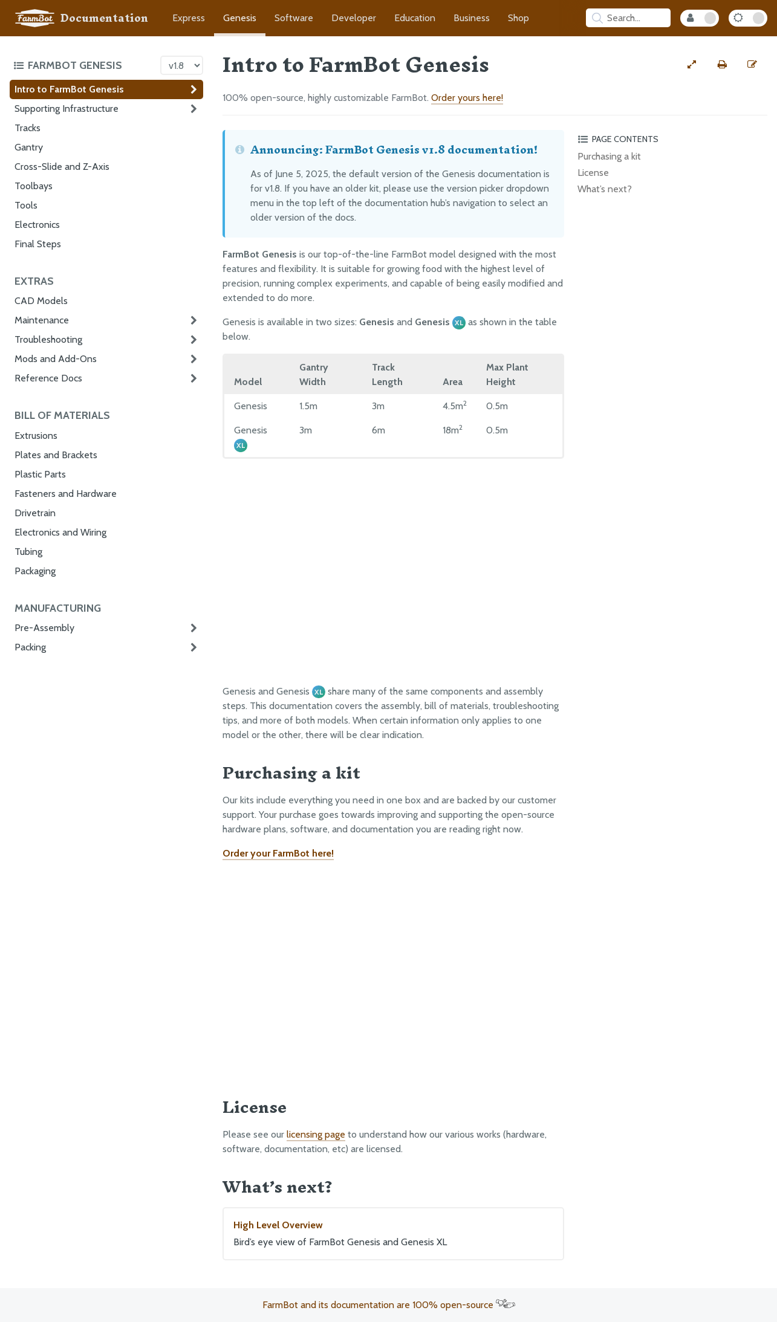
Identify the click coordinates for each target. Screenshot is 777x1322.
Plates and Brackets (56, 455)
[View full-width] (692, 65)
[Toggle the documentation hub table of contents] (84, 65)
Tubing (28, 551)
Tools (26, 205)
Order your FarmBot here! (278, 853)
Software (294, 18)
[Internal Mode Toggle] (699, 18)
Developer (353, 18)
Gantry (29, 147)
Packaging (35, 571)
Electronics (37, 224)
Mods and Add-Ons (56, 359)
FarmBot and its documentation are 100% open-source (388, 1305)
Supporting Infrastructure (67, 108)
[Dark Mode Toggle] (748, 18)
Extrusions (36, 435)
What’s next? (604, 189)
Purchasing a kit (609, 156)
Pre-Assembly (44, 627)
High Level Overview (393, 1234)
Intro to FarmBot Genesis (69, 89)
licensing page (316, 1134)
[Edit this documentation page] (752, 65)
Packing (30, 647)
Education (414, 18)
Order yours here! (467, 97)
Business (472, 18)
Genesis (239, 18)
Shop (518, 18)
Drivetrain (35, 513)
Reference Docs (48, 378)
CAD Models (41, 300)
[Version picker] (181, 65)
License (593, 172)
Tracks (28, 128)
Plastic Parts (40, 474)
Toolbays (34, 186)
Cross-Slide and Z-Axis (62, 166)
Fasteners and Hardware (66, 493)
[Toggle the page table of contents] (670, 139)
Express (188, 18)
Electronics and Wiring (60, 532)
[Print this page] (722, 65)
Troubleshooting (48, 339)
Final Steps (38, 244)
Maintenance (42, 320)
